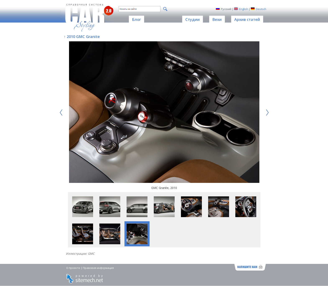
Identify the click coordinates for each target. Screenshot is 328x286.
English (243, 9)
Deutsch (261, 9)
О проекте (73, 268)
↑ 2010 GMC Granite (82, 36)
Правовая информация (98, 268)
